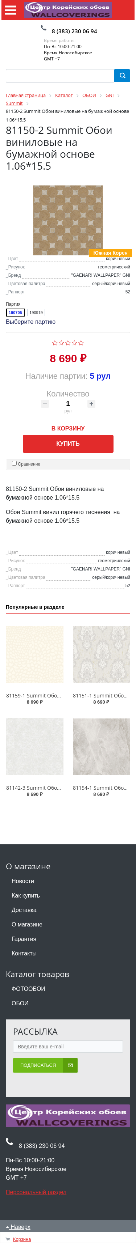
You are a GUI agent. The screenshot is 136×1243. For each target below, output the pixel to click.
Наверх (18, 1228)
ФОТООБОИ (28, 990)
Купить (67, 444)
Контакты (24, 954)
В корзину (68, 428)
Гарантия (24, 940)
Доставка (24, 911)
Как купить (26, 896)
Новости (23, 882)
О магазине (27, 925)
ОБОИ (20, 1004)
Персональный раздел (36, 1193)
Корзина (22, 1239)
